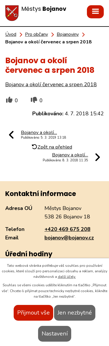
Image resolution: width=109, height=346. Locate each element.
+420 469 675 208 (67, 229)
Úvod (10, 34)
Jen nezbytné (75, 313)
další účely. (67, 276)
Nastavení (55, 334)
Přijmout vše (33, 313)
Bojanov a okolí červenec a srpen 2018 (51, 84)
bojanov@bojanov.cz (69, 237)
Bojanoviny (68, 34)
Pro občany (36, 34)
